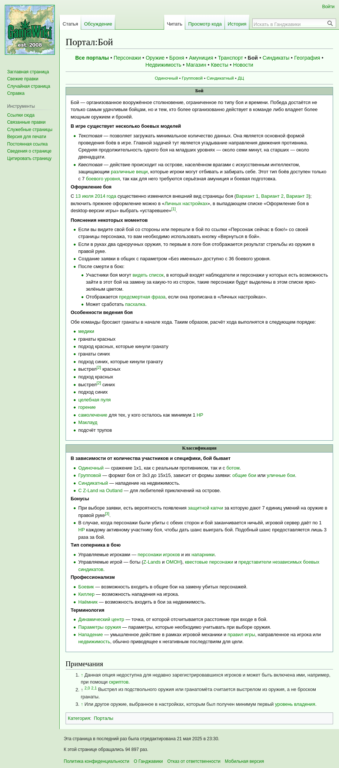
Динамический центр (101, 619)
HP (200, 415)
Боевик (86, 587)
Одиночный (166, 78)
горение (87, 407)
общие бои (244, 475)
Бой (253, 58)
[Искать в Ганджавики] (290, 24)
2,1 (94, 687)
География (307, 58)
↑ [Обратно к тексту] (82, 675)
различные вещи (129, 171)
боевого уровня (103, 178)
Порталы (103, 718)
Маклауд (87, 422)
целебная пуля (94, 400)
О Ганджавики (148, 761)
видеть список (148, 275)
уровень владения (295, 704)
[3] (107, 513)
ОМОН (173, 562)
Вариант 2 (272, 196)
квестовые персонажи (209, 562)
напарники (203, 554)
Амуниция (201, 58)
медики (86, 331)
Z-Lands (152, 562)
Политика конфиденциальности (96, 761)
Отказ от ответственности (193, 761)
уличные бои (281, 475)
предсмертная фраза (142, 297)
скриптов (119, 682)
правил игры (241, 634)
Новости (243, 65)
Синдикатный (220, 78)
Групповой (192, 78)
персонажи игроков (159, 554)
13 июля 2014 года (96, 196)
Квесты (219, 65)
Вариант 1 (247, 196)
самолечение (92, 415)
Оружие (155, 58)
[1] (173, 209)
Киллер (86, 594)
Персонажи (127, 58)
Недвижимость (164, 65)
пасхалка (135, 304)
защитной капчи (205, 508)
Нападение (90, 634)
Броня (176, 58)
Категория (79, 718)
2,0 (87, 687)
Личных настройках (185, 203)
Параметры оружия (99, 627)
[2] (99, 367)
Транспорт (230, 58)
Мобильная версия (244, 761)
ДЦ (241, 78)
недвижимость (94, 641)
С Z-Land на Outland (100, 490)
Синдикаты (276, 58)
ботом (233, 468)
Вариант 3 (297, 196)
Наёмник (87, 602)
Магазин (196, 65)
